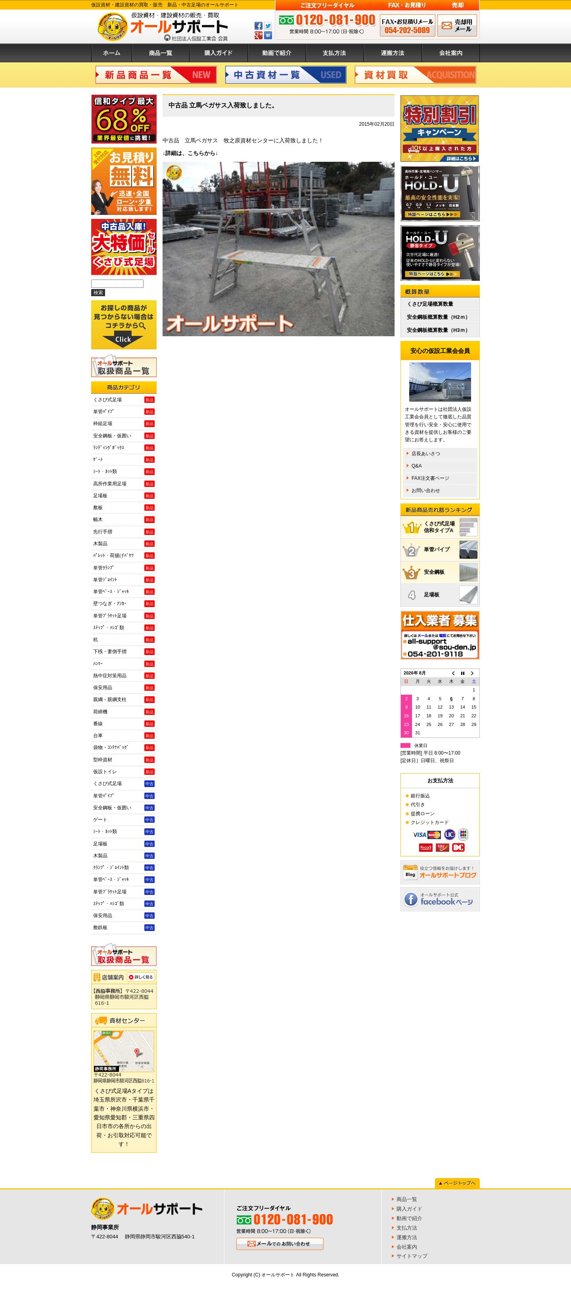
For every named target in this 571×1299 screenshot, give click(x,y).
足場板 (124, 495)
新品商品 (156, 75)
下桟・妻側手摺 (124, 651)
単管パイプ (451, 549)
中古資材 (286, 75)
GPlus (259, 35)
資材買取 (415, 75)
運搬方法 (393, 53)
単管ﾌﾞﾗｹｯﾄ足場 (124, 616)
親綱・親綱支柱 (124, 699)
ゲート (124, 819)
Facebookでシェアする (259, 26)
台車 (124, 735)
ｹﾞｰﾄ (124, 459)
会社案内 (451, 53)
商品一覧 (161, 53)
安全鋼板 (451, 572)
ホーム (111, 53)
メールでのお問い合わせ (457, 25)
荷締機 (124, 712)
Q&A (417, 466)
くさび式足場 (124, 400)
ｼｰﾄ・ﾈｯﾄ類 (124, 471)
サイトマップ (412, 1256)
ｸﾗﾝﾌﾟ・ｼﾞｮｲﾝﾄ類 (124, 867)
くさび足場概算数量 (430, 304)
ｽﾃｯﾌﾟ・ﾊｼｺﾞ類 (124, 628)
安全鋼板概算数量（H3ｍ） (438, 330)
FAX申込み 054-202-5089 (407, 25)
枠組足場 (124, 423)
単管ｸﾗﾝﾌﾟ (124, 568)
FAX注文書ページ (430, 478)
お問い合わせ (426, 490)
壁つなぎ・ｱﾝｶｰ (124, 603)
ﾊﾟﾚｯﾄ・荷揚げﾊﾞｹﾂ (124, 555)
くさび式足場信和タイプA (451, 527)
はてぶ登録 (268, 35)
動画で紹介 (277, 53)
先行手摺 (124, 532)
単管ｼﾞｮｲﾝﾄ (124, 580)
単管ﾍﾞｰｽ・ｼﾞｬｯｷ (124, 591)
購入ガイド (219, 53)
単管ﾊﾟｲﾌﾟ (124, 411)
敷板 (124, 507)
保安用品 (124, 687)
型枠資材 (124, 760)
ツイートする (268, 26)
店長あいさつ (426, 453)
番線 (124, 723)
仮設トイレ (124, 771)
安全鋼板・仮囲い (124, 436)
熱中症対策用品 (124, 675)
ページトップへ (457, 1183)
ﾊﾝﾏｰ (124, 664)
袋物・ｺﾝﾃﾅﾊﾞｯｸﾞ (124, 747)
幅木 (124, 519)
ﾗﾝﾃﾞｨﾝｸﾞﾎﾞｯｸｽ (124, 447)
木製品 (124, 543)
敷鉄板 (124, 927)
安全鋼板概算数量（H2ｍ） (438, 317)
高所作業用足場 (124, 484)
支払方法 (335, 53)
